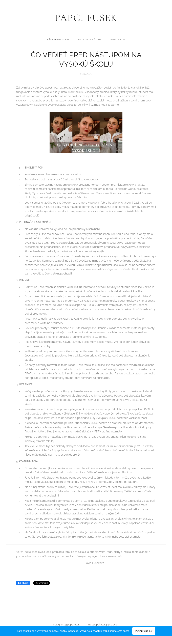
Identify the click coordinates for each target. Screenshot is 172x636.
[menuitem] (80, 39)
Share (23, 583)
